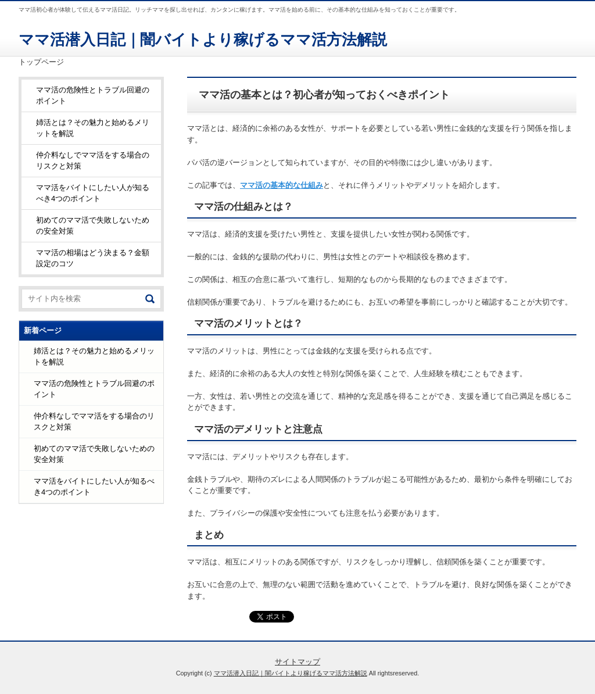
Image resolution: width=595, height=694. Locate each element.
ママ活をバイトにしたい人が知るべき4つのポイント (92, 193)
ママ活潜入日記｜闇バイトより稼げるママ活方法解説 (203, 39)
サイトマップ (297, 661)
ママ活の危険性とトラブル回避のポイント (92, 95)
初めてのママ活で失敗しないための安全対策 (92, 226)
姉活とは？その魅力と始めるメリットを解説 (92, 128)
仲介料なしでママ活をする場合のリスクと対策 (92, 161)
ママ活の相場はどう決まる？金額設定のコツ (92, 258)
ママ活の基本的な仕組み (281, 185)
